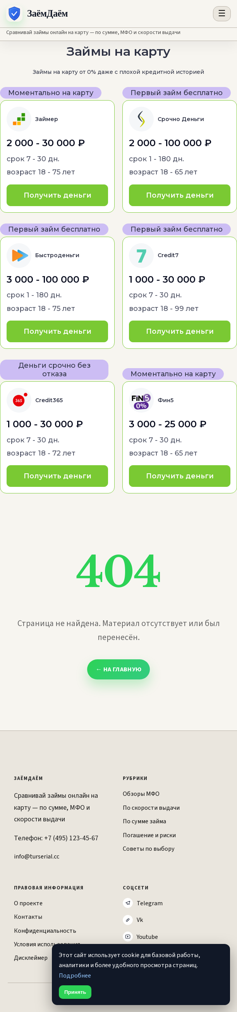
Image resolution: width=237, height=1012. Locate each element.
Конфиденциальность (45, 930)
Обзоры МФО (141, 793)
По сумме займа (144, 821)
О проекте (28, 903)
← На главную (118, 669)
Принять (75, 992)
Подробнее (75, 975)
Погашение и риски (149, 835)
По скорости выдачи (151, 807)
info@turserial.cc (36, 856)
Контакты (28, 916)
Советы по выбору (149, 848)
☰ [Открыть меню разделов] (222, 13)
